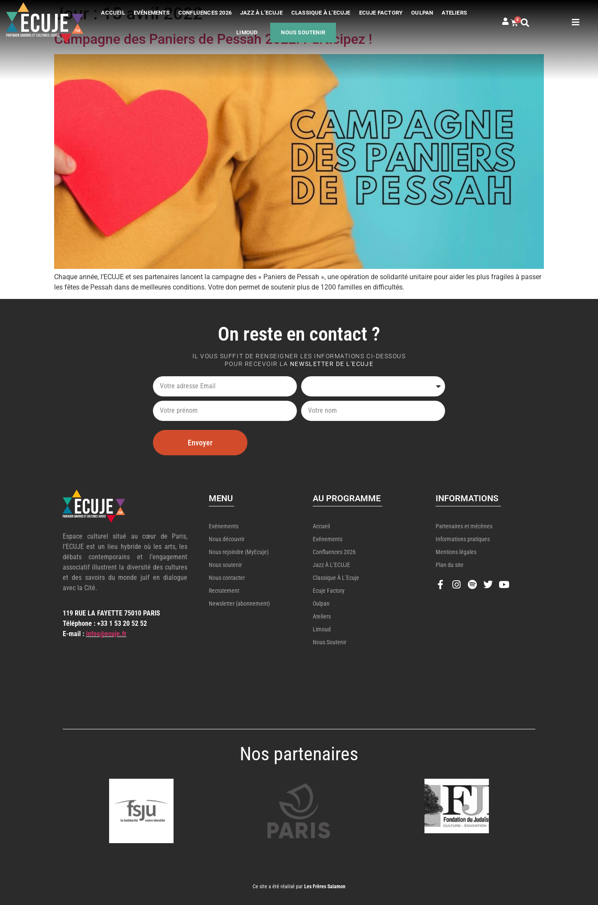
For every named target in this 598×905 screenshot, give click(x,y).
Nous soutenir (303, 32)
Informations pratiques (463, 539)
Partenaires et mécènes (464, 526)
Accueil (113, 12)
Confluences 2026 (205, 12)
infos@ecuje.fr (106, 634)
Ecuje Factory (381, 12)
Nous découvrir (226, 539)
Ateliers (454, 12)
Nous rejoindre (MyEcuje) (238, 551)
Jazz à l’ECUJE (261, 12)
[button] (532, 22)
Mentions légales (456, 551)
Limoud (246, 32)
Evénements (152, 12)
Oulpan (422, 12)
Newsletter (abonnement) (239, 603)
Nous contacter (227, 577)
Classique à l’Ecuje (321, 12)
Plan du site (450, 564)
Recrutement (224, 590)
